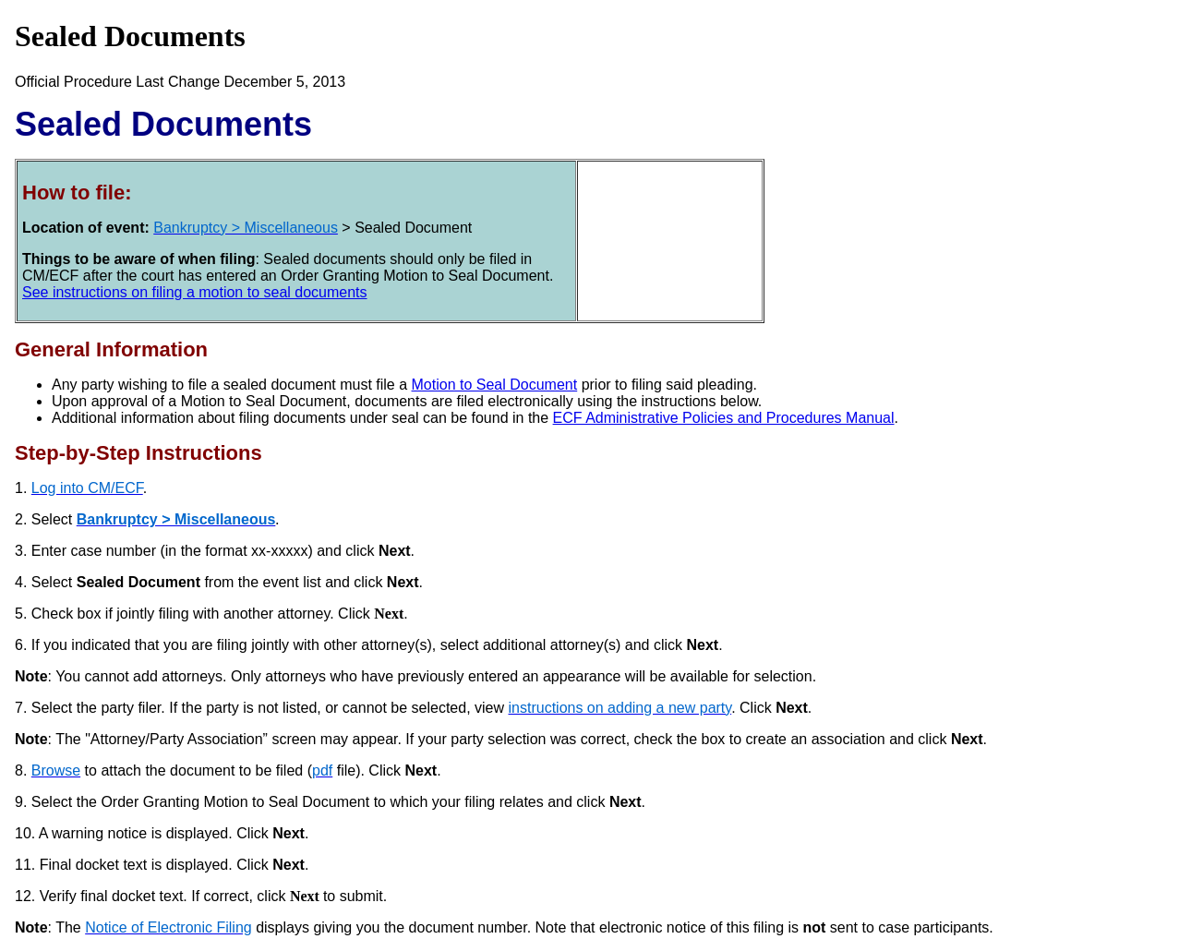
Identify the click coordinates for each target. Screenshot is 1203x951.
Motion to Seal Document (495, 384)
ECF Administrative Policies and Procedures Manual (724, 418)
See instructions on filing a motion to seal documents (194, 292)
